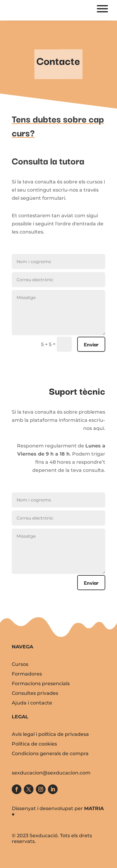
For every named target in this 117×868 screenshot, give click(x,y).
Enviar (91, 344)
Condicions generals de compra (50, 753)
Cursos (20, 664)
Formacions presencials (41, 683)
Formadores (27, 674)
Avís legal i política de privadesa (50, 734)
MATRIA (94, 808)
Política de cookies (34, 744)
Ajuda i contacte (32, 703)
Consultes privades (35, 693)
